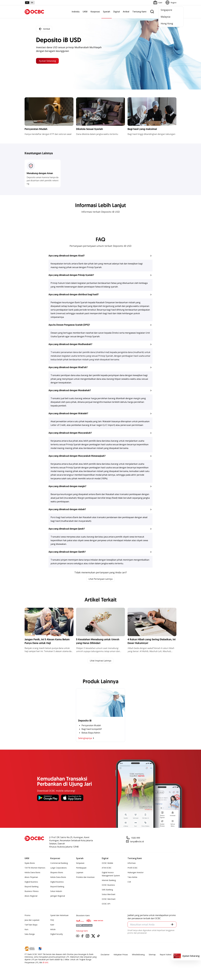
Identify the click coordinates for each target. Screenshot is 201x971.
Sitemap (152, 955)
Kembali (44, 29)
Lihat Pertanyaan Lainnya (100, 579)
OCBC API (106, 904)
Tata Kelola (132, 877)
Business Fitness (32, 891)
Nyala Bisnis (30, 863)
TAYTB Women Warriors (35, 868)
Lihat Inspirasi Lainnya (100, 660)
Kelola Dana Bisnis (32, 872)
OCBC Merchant (108, 899)
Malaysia (165, 16)
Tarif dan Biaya (31, 925)
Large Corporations (58, 868)
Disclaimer (105, 955)
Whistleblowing (138, 955)
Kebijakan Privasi (121, 955)
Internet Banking (109, 880)
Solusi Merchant (108, 894)
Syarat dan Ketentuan (59, 915)
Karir (52, 925)
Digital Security (56, 934)
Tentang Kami (139, 11)
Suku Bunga (30, 934)
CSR (129, 882)
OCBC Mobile (107, 863)
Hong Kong (167, 23)
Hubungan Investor (136, 872)
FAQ (52, 920)
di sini (45, 962)
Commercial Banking (59, 863)
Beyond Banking (31, 887)
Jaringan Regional (57, 896)
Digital (116, 11)
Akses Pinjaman (31, 877)
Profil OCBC (133, 868)
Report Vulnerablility (168, 955)
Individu (76, 11)
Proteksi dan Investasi (85, 877)
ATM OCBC (106, 868)
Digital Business (31, 882)
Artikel (126, 11)
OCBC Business (108, 885)
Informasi (132, 863)
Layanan (79, 872)
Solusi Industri (56, 891)
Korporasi (95, 11)
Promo (27, 915)
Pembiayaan (81, 868)
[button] (100, 256)
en (32, 2)
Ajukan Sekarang (48, 60)
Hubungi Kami (82, 931)
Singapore (166, 9)
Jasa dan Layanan (32, 920)
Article (53, 929)
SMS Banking (107, 890)
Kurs (26, 929)
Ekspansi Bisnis (56, 872)
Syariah (106, 11)
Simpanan (80, 863)
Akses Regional (31, 896)
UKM (85, 11)
